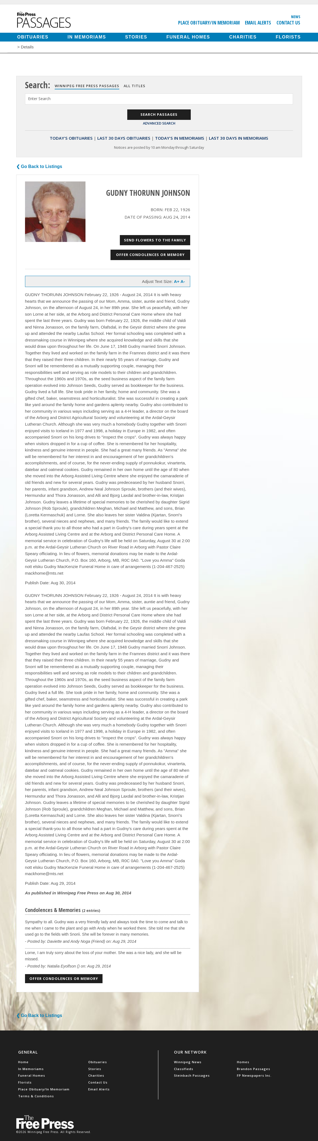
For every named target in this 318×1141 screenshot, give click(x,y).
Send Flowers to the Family (155, 240)
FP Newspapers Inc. (254, 1075)
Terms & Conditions (36, 1096)
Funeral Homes (188, 37)
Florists (288, 37)
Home (23, 1062)
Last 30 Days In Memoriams (238, 138)
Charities (243, 37)
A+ (176, 281)
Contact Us (288, 22)
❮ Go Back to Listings (39, 166)
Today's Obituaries (71, 138)
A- (183, 281)
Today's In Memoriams (179, 138)
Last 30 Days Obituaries (123, 138)
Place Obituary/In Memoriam (209, 22)
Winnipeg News (187, 1062)
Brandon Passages (253, 1069)
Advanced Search (159, 123)
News (295, 16)
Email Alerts (258, 22)
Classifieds (183, 1069)
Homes (243, 1062)
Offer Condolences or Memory (150, 254)
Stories (136, 37)
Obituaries (33, 37)
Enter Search (39, 98)
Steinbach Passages (192, 1075)
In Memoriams (87, 37)
